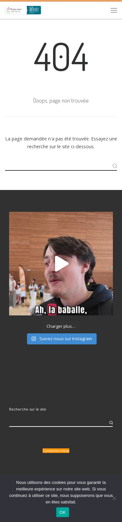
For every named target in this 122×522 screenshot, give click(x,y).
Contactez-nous (56, 450)
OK (63, 512)
